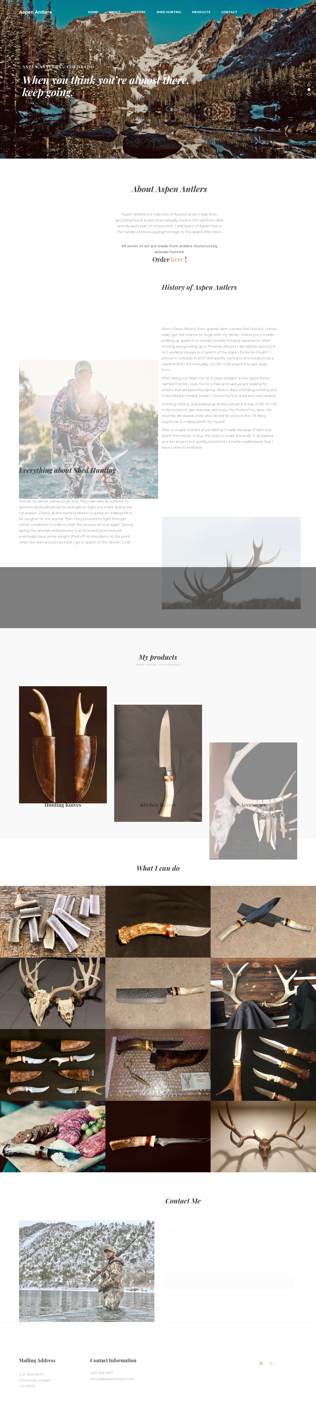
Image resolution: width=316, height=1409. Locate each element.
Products (201, 12)
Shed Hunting (168, 12)
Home (93, 12)
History (138, 12)
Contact (229, 12)
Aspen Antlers (35, 12)
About (115, 12)
